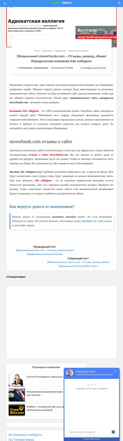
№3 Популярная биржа (24, 433)
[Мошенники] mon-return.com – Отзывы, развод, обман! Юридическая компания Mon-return (90, 254)
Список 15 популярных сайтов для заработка (50, 365)
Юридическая (41, 67)
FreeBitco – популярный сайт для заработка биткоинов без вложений (49, 396)
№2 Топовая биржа (21, 428)
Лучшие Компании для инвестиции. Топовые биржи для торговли (53, 381)
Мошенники (26, 67)
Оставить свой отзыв (94, 68)
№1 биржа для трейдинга (25, 423)
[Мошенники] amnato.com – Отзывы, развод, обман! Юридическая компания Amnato (33, 254)
